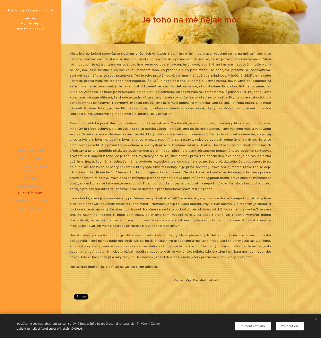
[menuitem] (30, 150)
